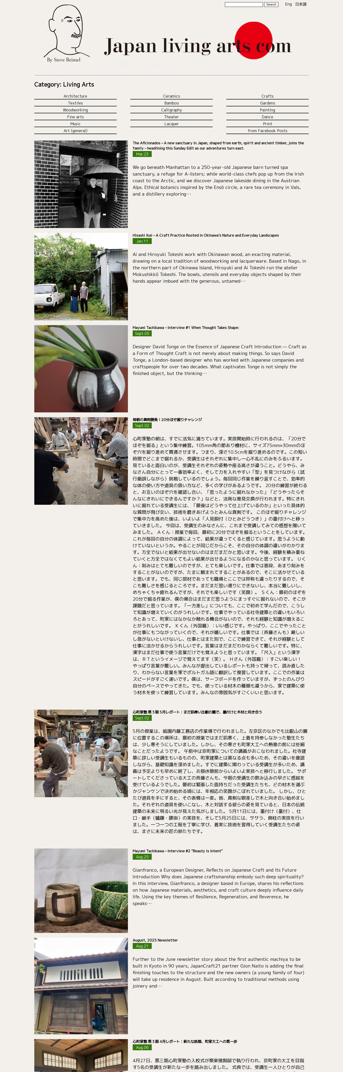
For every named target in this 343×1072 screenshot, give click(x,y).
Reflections (167, 68)
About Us (273, 68)
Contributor (220, 68)
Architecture (75, 93)
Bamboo (171, 100)
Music (75, 121)
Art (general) (75, 127)
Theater (171, 114)
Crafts (268, 93)
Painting (267, 107)
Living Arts (60, 68)
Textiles (75, 100)
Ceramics (171, 93)
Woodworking (75, 107)
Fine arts (75, 114)
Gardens (267, 100)
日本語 (301, 4)
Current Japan (113, 68)
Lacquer (171, 121)
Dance (267, 114)
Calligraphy (171, 107)
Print (267, 121)
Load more (171, 1050)
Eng (288, 4)
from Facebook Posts (268, 127)
